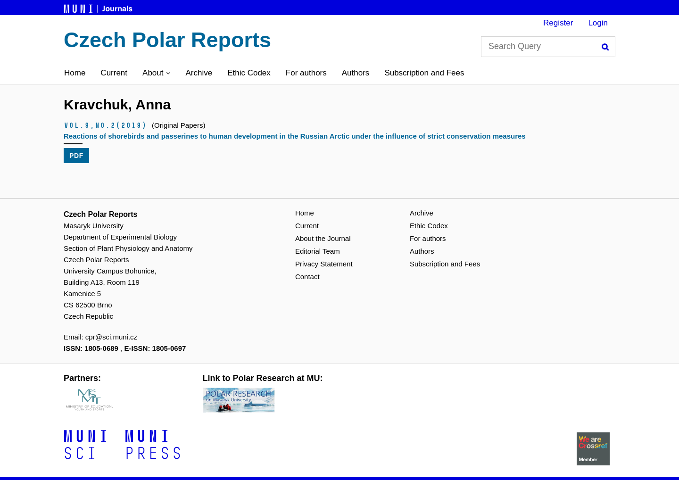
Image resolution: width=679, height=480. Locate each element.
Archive (198, 72)
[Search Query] (548, 46)
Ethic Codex (249, 72)
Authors (356, 72)
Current (113, 72)
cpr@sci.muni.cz (111, 337)
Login (598, 22)
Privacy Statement (324, 264)
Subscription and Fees (424, 72)
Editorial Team (317, 251)
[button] (156, 73)
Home (74, 72)
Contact (307, 277)
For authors (306, 72)
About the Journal (323, 238)
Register (558, 22)
